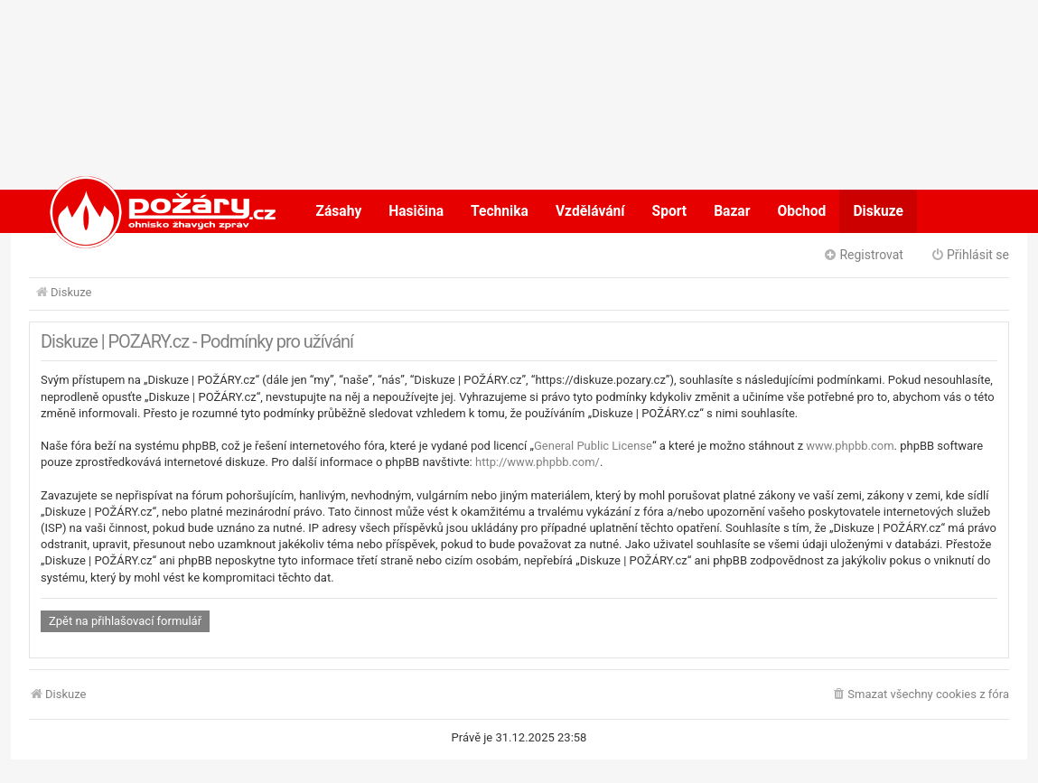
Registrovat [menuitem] (863, 254)
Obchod (801, 211)
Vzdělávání (590, 211)
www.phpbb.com (849, 445)
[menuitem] (920, 695)
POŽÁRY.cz (144, 211)
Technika (499, 211)
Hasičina (416, 211)
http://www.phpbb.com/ (537, 462)
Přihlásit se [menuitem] (969, 254)
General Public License (593, 445)
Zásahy (339, 211)
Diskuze (878, 211)
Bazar (732, 211)
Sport (669, 211)
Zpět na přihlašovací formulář (125, 621)
